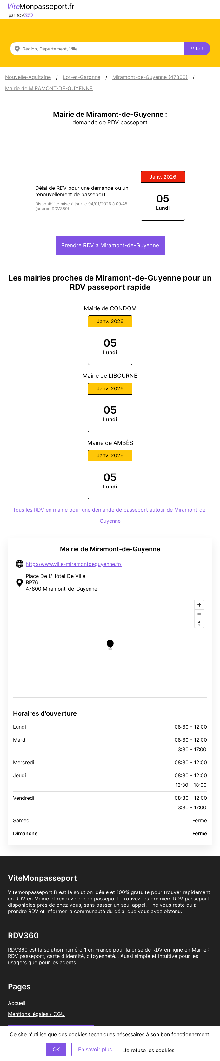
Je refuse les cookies (148, 1050)
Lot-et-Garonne (81, 77)
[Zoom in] (199, 604)
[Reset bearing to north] (199, 623)
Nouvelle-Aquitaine (28, 77)
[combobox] (97, 48)
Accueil (16, 1003)
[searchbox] (97, 48)
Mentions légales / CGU (36, 1014)
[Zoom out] (199, 614)
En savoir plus (95, 1049)
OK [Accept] (56, 1049)
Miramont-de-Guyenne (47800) (150, 77)
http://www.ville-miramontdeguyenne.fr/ (74, 564)
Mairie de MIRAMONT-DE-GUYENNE (49, 88)
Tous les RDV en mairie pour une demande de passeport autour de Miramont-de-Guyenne (110, 515)
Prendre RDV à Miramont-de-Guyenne (110, 245)
